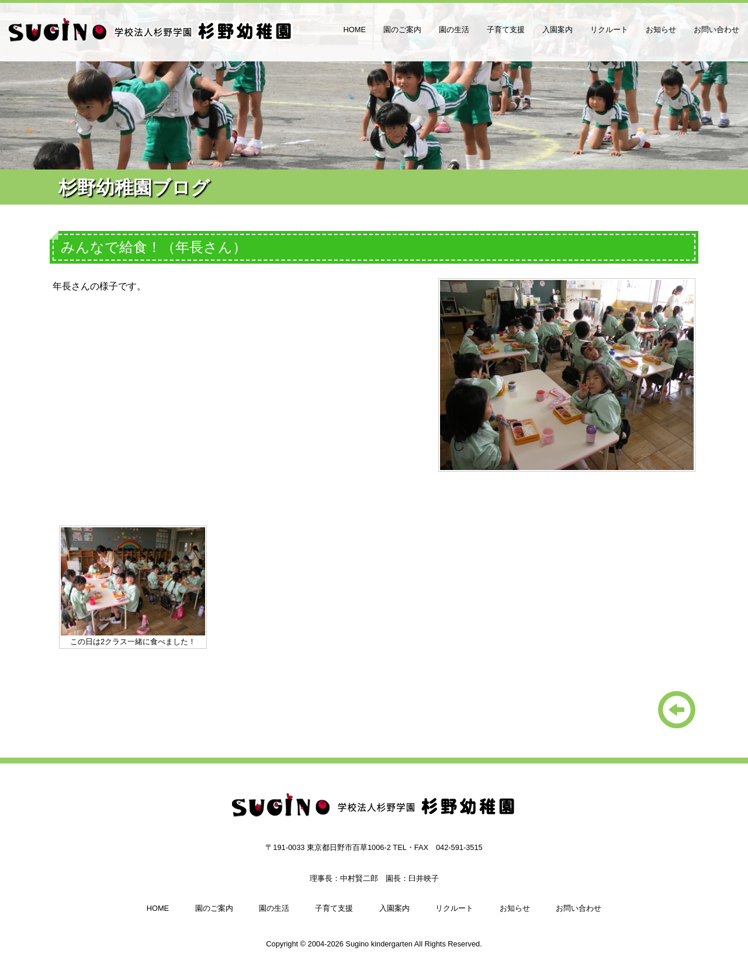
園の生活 (454, 29)
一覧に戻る (676, 709)
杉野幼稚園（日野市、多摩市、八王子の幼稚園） (152, 35)
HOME (355, 29)
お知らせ (661, 29)
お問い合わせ (716, 29)
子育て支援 (506, 29)
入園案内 (557, 29)
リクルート (609, 29)
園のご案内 (402, 29)
